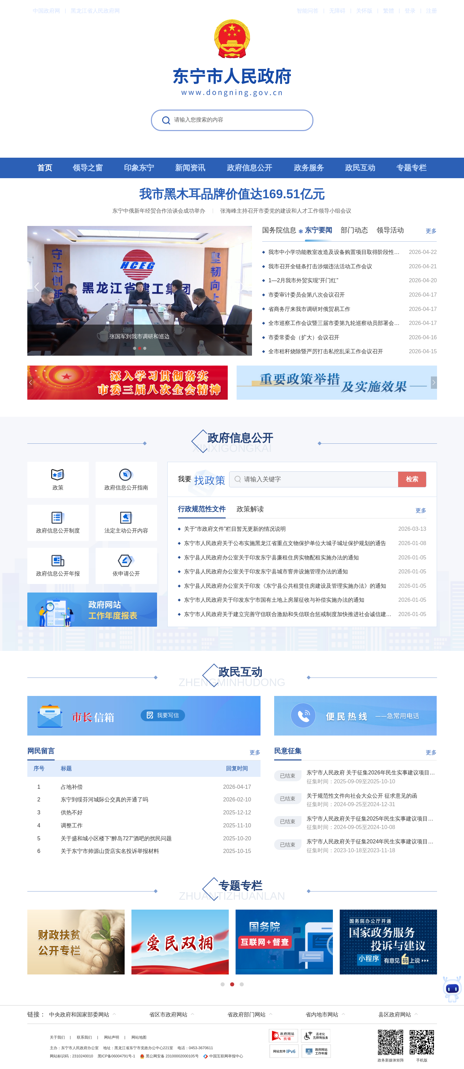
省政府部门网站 (246, 1014)
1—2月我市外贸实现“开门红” (303, 280)
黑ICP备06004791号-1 (116, 1056)
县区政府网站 (394, 1014)
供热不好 (72, 812)
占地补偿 (72, 787)
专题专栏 (232, 891)
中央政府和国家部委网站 (79, 1014)
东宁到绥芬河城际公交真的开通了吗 (104, 799)
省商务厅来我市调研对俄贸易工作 (309, 309)
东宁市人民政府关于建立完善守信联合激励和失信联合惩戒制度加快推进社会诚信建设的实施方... (288, 614)
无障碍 (337, 11)
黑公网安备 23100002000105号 (169, 1056)
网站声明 (111, 1037)
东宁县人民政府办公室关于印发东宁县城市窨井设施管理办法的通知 (266, 571)
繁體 (388, 11)
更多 (431, 231)
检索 (412, 479)
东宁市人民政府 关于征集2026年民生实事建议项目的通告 (372, 772)
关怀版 (364, 11)
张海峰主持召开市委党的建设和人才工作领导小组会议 (285, 211)
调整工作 (72, 825)
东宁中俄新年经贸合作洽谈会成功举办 (158, 211)
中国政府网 (46, 11)
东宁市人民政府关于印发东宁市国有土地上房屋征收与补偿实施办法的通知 (274, 600)
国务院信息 (279, 230)
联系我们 (84, 1037)
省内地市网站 (322, 1014)
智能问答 (308, 11)
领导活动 (390, 230)
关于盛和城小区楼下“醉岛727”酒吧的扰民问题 (116, 838)
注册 (431, 11)
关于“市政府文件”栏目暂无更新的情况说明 (235, 529)
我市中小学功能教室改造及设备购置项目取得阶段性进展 (335, 252)
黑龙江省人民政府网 (95, 11)
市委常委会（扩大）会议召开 (303, 337)
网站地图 (138, 1037)
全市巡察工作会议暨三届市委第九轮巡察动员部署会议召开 (335, 323)
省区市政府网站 (168, 1014)
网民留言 (41, 751)
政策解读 (250, 509)
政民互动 (232, 677)
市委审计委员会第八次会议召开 (306, 295)
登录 (410, 11)
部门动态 (354, 230)
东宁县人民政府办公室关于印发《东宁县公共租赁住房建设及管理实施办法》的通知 (285, 586)
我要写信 (163, 715)
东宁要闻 (318, 230)
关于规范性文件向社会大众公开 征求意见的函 (362, 796)
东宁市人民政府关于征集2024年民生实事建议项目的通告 (372, 841)
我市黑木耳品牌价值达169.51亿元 (231, 194)
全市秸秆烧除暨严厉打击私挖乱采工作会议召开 (325, 351)
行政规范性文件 (202, 509)
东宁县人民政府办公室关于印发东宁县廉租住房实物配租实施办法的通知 (271, 557)
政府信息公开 (232, 443)
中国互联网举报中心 (223, 1056)
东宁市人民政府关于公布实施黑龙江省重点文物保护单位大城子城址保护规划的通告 (285, 543)
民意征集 (287, 751)
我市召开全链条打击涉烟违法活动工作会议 (320, 266)
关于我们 (57, 1037)
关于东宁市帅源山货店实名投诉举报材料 (110, 851)
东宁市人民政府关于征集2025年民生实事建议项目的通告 (372, 819)
